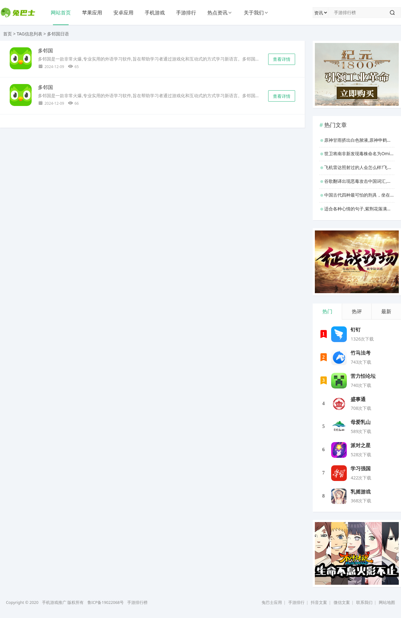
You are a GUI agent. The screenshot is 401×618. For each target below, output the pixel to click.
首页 (7, 34)
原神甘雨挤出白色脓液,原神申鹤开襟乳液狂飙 (359, 140)
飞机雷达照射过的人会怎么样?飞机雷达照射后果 (359, 167)
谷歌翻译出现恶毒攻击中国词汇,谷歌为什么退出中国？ (359, 181)
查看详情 (281, 59)
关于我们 (254, 12)
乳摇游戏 (361, 491)
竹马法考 (361, 353)
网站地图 (387, 602)
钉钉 (356, 329)
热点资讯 (217, 12)
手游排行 (186, 12)
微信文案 (342, 602)
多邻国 (45, 50)
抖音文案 (319, 602)
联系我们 (364, 602)
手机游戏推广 (54, 602)
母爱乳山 (361, 422)
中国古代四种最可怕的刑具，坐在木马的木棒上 (359, 195)
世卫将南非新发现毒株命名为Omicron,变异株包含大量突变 (359, 153)
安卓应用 (123, 12)
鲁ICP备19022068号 (105, 602)
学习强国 (361, 468)
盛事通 (358, 399)
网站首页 (61, 12)
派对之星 (361, 445)
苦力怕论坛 (363, 376)
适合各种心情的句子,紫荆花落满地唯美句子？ (359, 209)
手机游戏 (155, 12)
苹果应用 (92, 12)
